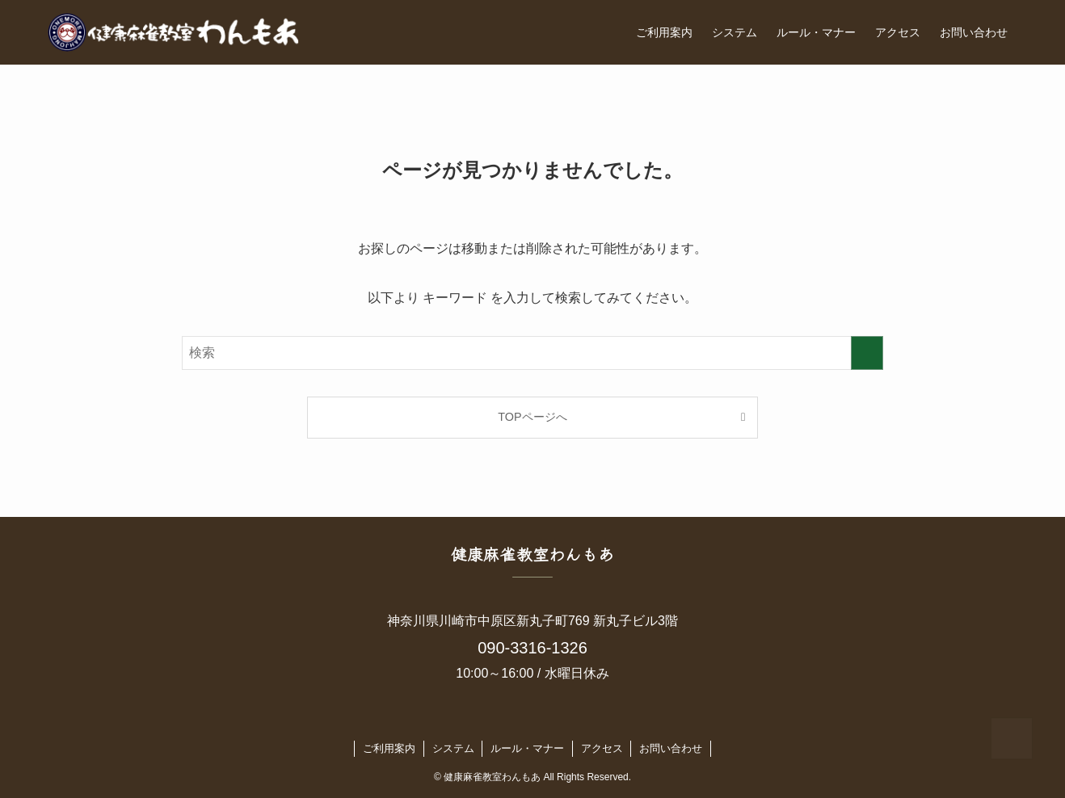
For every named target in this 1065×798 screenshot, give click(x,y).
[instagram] (522, 720)
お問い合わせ (670, 748)
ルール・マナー (527, 748)
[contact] (564, 720)
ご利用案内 (389, 748)
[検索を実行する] (867, 353)
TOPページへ (532, 416)
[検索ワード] (532, 353)
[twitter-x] (501, 720)
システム (453, 748)
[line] (543, 720)
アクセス (602, 748)
